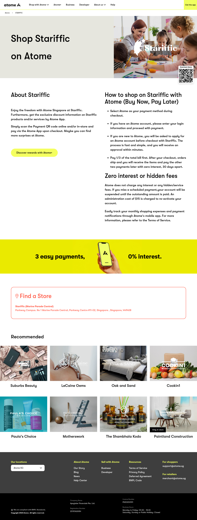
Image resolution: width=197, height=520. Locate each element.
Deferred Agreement (140, 476)
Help (113, 5)
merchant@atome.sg (174, 478)
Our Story (79, 468)
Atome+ (57, 5)
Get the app (190, 5)
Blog (76, 472)
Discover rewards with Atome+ (34, 152)
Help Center (80, 480)
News (77, 476)
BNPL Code (135, 480)
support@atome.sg (173, 466)
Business (70, 5)
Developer (84, 5)
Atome (7, 13)
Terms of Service (138, 468)
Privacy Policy (137, 472)
